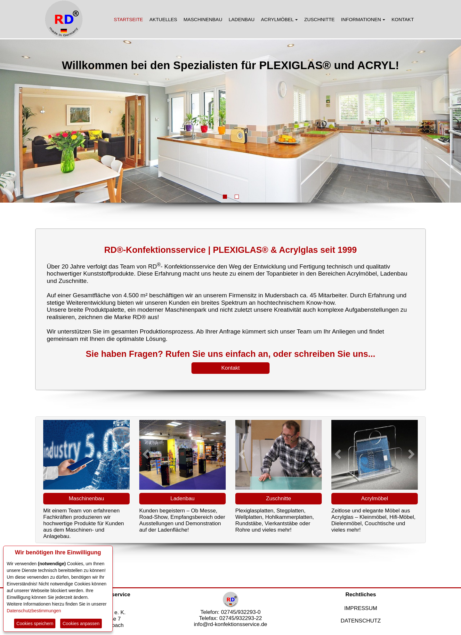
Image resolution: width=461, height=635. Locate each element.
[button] (49, 454)
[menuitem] (128, 19)
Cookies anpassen (80, 623)
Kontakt (230, 368)
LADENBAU (242, 19)
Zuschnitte (278, 498)
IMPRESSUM (360, 608)
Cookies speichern (34, 623)
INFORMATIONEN (363, 19)
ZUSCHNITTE (319, 19)
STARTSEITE (128, 19)
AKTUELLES (163, 19)
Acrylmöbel (374, 498)
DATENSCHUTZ (361, 621)
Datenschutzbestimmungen (34, 610)
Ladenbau (182, 498)
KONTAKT (403, 19)
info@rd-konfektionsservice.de (230, 624)
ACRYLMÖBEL (279, 19)
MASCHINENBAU (202, 19)
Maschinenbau (86, 498)
